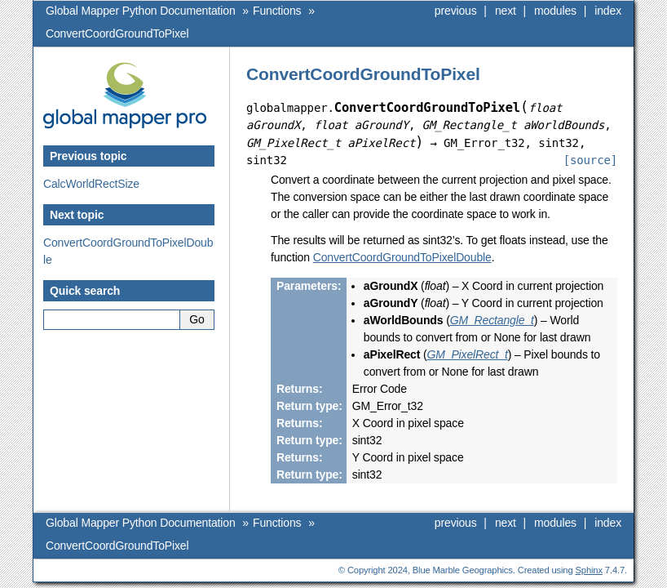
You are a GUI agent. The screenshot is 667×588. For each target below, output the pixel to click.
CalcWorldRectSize (91, 183)
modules (555, 10)
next (505, 10)
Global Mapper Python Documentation (141, 10)
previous (456, 10)
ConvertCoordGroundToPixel (117, 33)
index (607, 10)
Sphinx (589, 570)
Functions (277, 10)
